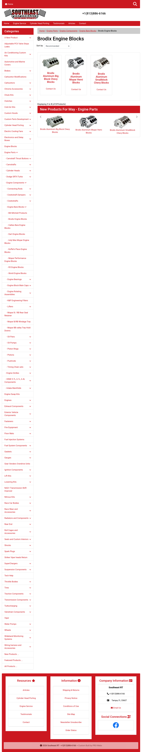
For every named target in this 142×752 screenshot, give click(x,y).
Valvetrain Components (17, 612)
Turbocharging (17, 606)
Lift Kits (17, 476)
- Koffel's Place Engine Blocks (15, 250)
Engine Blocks (10, 146)
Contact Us (51, 89)
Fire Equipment (17, 427)
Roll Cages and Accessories (17, 531)
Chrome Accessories (17, 89)
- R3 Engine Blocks (14, 267)
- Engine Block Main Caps (17, 285)
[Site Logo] (25, 14)
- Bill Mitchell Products (15, 213)
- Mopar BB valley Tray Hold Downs (17, 329)
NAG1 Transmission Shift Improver (15, 489)
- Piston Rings (17, 349)
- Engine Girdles (17, 373)
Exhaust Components (17, 406)
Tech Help (8, 575)
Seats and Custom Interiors (17, 539)
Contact (82, 23)
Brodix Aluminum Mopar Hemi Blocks (76, 78)
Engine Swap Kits (12, 394)
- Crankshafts (17, 201)
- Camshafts (17, 164)
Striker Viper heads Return (15, 557)
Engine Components (68, 31)
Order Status (71, 730)
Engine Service (19, 23)
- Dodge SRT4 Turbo (17, 176)
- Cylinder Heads (17, 170)
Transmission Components (17, 600)
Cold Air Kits (17, 107)
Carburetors (17, 83)
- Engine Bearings (17, 279)
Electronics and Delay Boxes (17, 139)
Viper (6, 618)
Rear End (17, 524)
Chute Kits (17, 95)
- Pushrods (17, 361)
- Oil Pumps (17, 343)
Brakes (17, 71)
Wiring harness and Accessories (17, 646)
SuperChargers (17, 563)
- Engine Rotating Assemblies (17, 293)
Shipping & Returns (71, 690)
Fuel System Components (17, 445)
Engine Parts (52, 31)
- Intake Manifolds (17, 388)
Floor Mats (17, 433)
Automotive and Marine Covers (14, 63)
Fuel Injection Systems (14, 439)
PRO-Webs (97, 745)
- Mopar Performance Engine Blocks (15, 259)
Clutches (17, 101)
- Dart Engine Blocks (14, 234)
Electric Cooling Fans (17, 131)
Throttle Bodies (17, 581)
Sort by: (40, 45)
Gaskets (17, 451)
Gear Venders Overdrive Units (17, 464)
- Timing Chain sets (17, 367)
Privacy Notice (71, 698)
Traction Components (17, 594)
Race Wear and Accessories (17, 510)
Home (9, 4)
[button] (135, 4)
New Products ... (11, 654)
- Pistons (17, 355)
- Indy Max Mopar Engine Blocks (16, 241)
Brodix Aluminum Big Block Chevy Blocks (51, 77)
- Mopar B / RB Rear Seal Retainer (16, 314)
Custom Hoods (17, 113)
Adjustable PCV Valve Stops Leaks (16, 45)
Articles (71, 23)
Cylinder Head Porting (39, 23)
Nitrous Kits (17, 497)
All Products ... (10, 666)
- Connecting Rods (17, 189)
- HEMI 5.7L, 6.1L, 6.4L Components (17, 380)
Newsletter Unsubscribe (71, 722)
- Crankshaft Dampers (17, 195)
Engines (17, 400)
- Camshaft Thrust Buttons (17, 158)
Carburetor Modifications (15, 77)
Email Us (116, 708)
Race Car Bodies (17, 503)
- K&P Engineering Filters (16, 300)
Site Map (71, 714)
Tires (17, 588)
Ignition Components (17, 470)
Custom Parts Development (17, 119)
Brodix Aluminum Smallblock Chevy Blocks (101, 78)
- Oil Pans (17, 337)
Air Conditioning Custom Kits (17, 54)
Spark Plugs (17, 551)
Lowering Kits (17, 482)
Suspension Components (17, 569)
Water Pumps (17, 624)
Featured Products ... (13, 660)
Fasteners (17, 421)
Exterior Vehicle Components (17, 413)
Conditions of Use (71, 706)
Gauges (17, 458)
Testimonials (58, 23)
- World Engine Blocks (15, 273)
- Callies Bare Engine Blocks (14, 226)
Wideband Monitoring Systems (17, 637)
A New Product (17, 37)
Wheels (17, 630)
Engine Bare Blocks (87, 31)
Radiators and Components (17, 518)
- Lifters (17, 306)
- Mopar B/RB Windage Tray (17, 321)
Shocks (17, 545)
